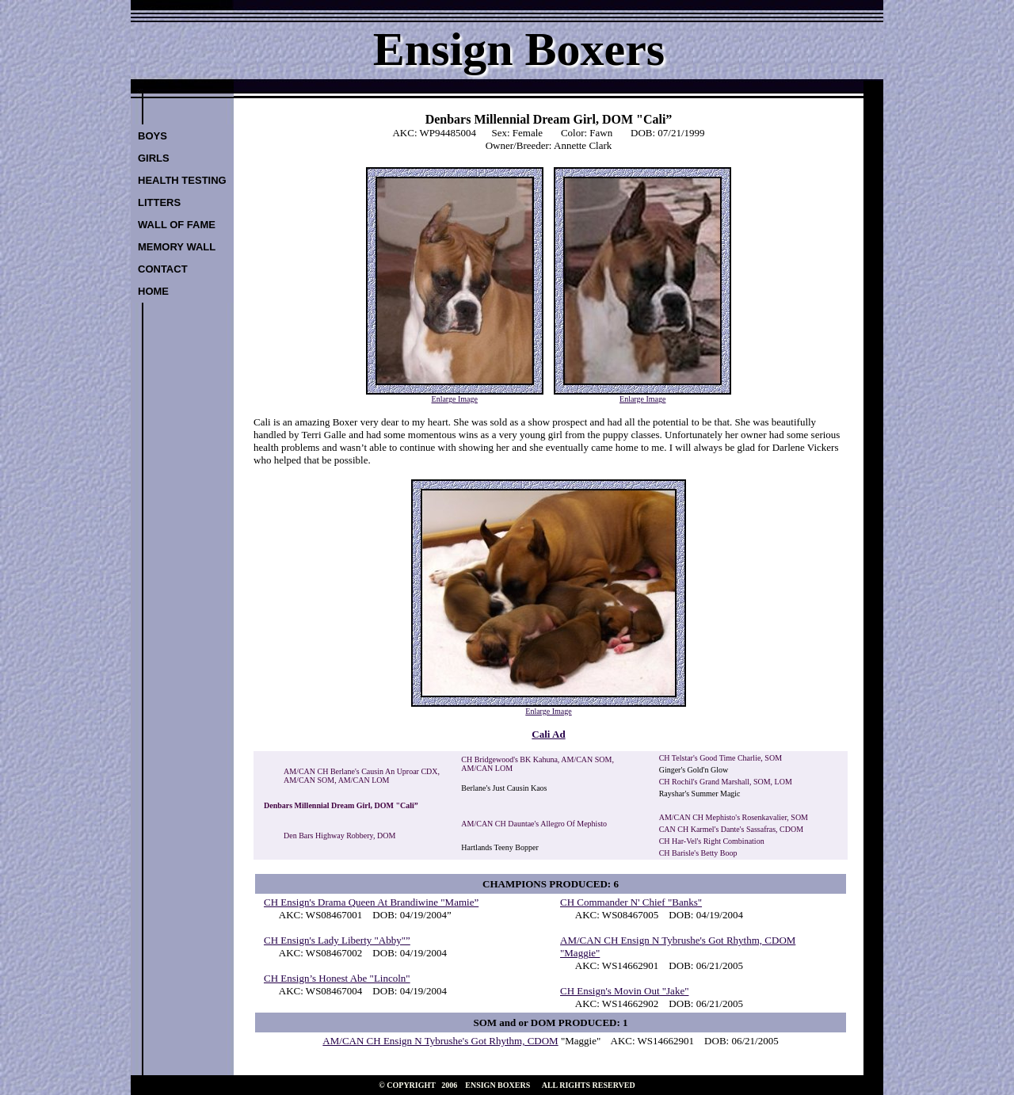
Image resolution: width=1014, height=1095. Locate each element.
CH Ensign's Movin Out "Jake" (624, 991)
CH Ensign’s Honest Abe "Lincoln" (337, 978)
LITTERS (159, 202)
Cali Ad (548, 734)
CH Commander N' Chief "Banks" (631, 902)
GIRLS (154, 158)
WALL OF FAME (176, 225)
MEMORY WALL (176, 247)
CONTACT (163, 269)
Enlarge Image (455, 399)
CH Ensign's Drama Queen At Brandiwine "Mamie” (371, 902)
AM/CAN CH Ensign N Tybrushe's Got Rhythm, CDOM (440, 1041)
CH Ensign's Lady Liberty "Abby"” (337, 940)
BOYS (152, 136)
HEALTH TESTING (182, 180)
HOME (153, 291)
